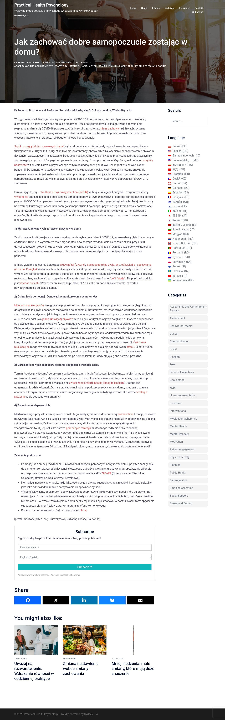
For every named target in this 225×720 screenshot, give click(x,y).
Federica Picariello (30, 62)
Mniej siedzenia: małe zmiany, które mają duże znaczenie (132, 668)
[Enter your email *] (85, 547)
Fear (172, 364)
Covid (173, 349)
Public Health (178, 472)
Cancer (174, 333)
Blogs (144, 8)
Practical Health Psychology (41, 5)
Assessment (177, 318)
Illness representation (183, 395)
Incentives (176, 403)
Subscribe (197, 12)
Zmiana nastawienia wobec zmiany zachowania (81, 668)
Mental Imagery (179, 434)
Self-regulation (131, 66)
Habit (84, 66)
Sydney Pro (91, 714)
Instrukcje (184, 8)
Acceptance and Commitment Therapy (38, 66)
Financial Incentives (182, 372)
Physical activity (180, 457)
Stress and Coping (154, 66)
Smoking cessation (181, 488)
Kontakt (199, 8)
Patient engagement (182, 449)
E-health (175, 357)
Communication (179, 341)
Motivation (176, 441)
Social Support (179, 495)
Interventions (178, 411)
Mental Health (98, 66)
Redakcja (169, 8)
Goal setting (71, 66)
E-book (156, 8)
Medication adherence (183, 418)
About (133, 8)
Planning (114, 66)
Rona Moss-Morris (60, 62)
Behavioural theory (181, 326)
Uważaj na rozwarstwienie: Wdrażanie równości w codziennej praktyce (35, 671)
